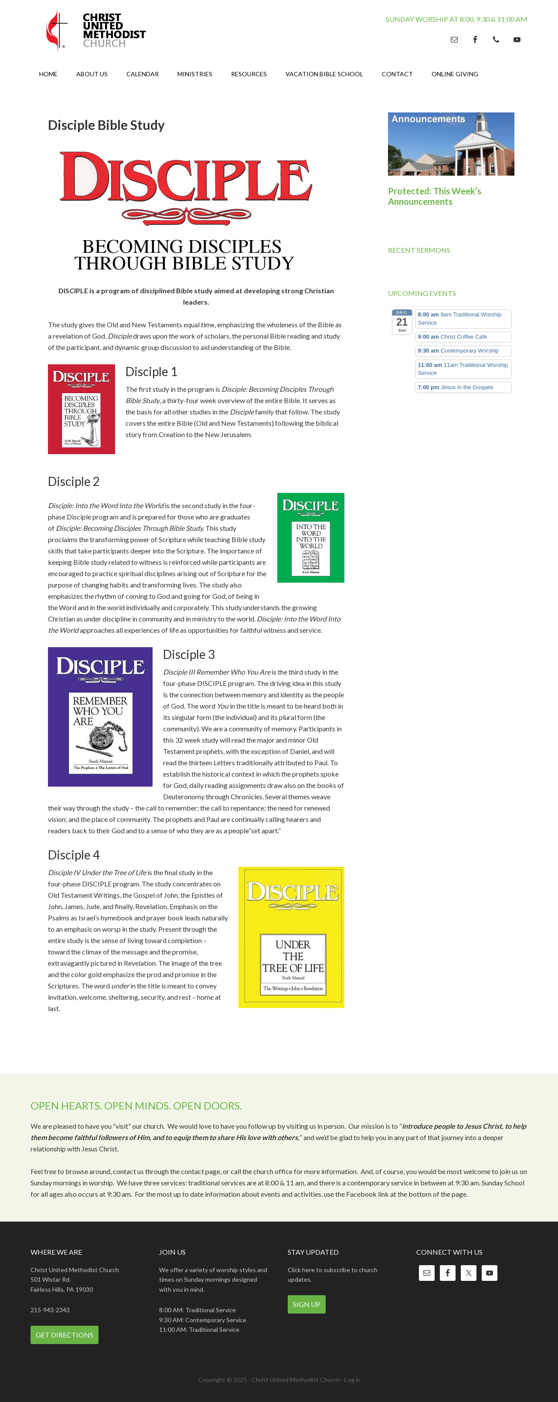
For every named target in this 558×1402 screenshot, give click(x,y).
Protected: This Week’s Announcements (434, 196)
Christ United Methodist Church (105, 30)
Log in (352, 1379)
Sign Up (306, 1304)
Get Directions (64, 1335)
